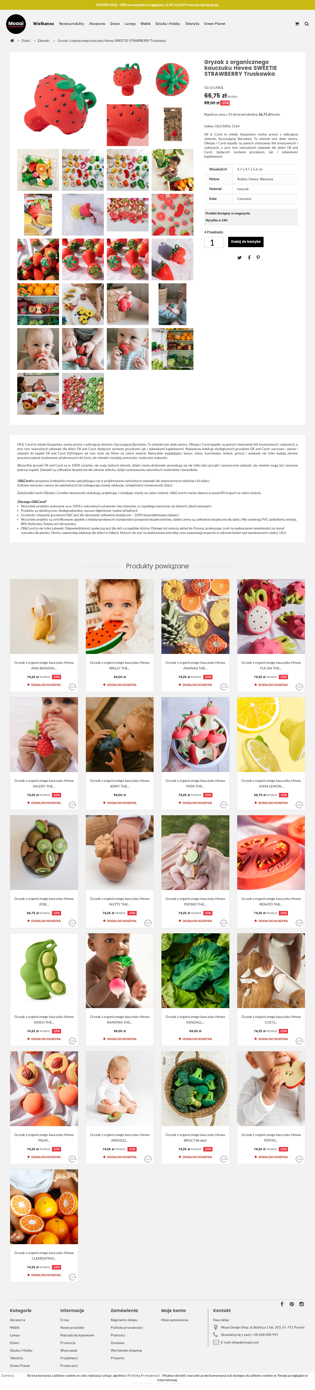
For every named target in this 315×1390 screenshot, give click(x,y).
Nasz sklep (221, 1320)
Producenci (69, 1365)
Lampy (130, 24)
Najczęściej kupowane (77, 1335)
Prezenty (117, 1358)
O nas (64, 1320)
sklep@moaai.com (245, 1342)
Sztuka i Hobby (168, 24)
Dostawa (117, 1343)
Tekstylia (192, 24)
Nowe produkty (71, 24)
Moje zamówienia (174, 1320)
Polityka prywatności (127, 1327)
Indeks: (209, 126)
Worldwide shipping (126, 1350)
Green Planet (214, 24)
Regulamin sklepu (124, 1320)
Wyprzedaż (68, 1350)
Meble (146, 24)
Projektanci (69, 1358)
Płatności (118, 1335)
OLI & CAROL (214, 88)
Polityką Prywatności (143, 1375)
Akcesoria (97, 24)
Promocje (67, 1343)
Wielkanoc (43, 23)
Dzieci (115, 24)
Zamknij (7, 1375)
